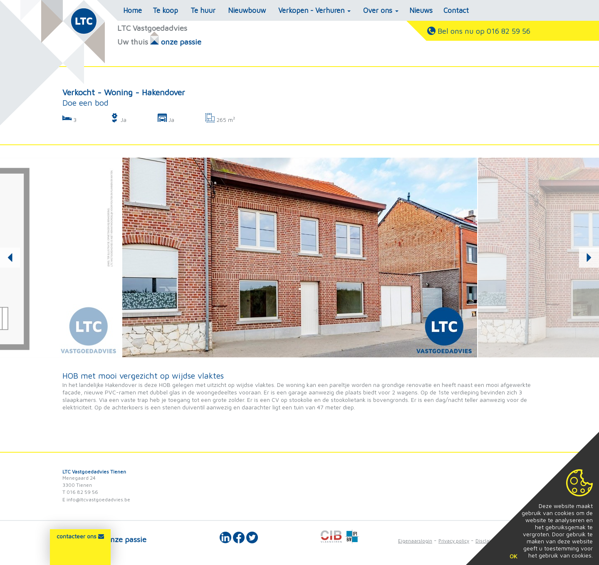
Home (132, 10)
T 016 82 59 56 (80, 492)
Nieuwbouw (247, 10)
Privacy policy (453, 540)
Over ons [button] (381, 10)
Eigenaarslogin (415, 540)
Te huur (203, 10)
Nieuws (421, 10)
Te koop (165, 10)
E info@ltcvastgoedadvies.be (96, 499)
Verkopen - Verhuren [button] (314, 10)
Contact (456, 10)
